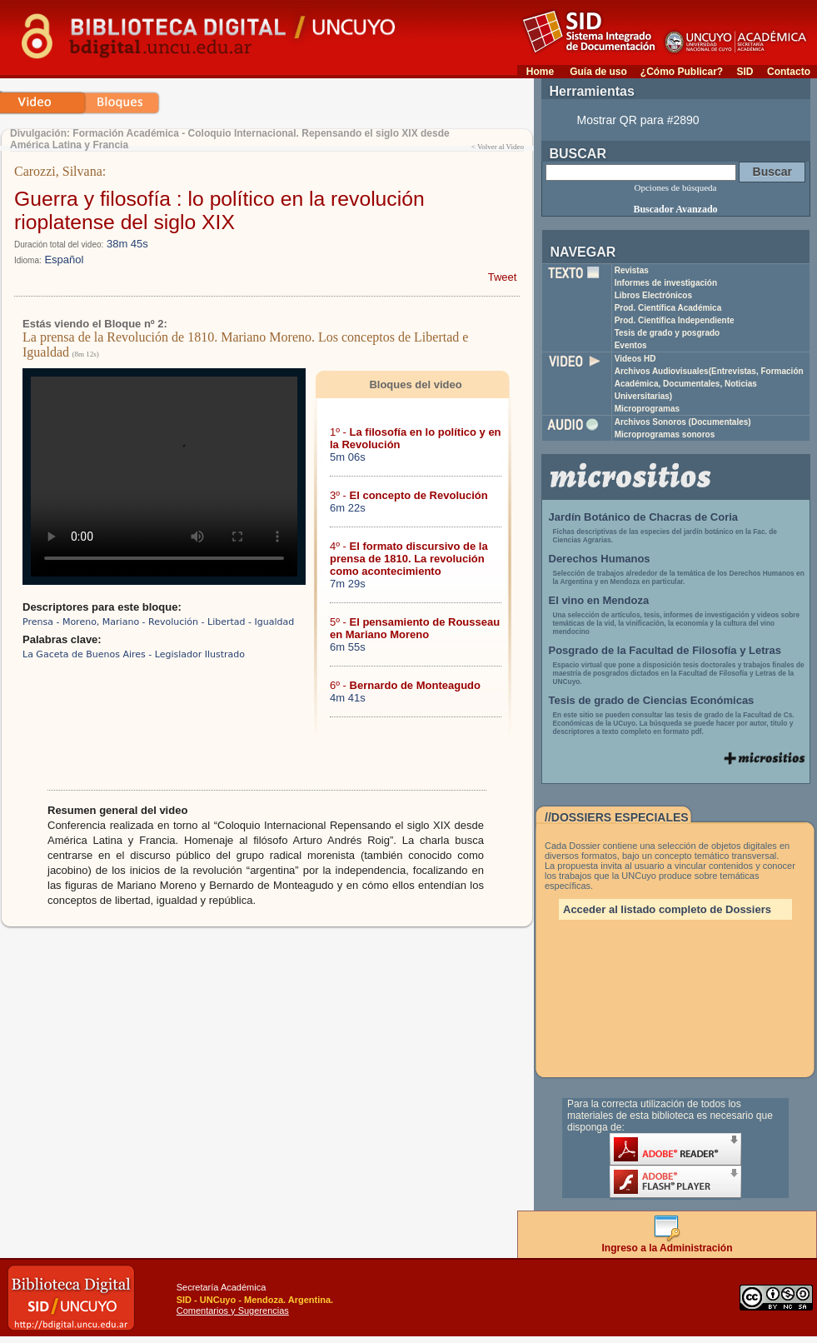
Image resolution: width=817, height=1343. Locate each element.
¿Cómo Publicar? (681, 71)
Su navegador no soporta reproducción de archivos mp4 (164, 477)
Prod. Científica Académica (668, 307)
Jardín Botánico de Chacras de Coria (644, 517)
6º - (405, 685)
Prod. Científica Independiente (675, 320)
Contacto (788, 71)
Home (540, 71)
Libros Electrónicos (653, 295)
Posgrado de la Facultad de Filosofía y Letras (665, 650)
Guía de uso (598, 71)
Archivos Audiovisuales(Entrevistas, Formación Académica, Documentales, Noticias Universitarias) (709, 384)
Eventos (631, 345)
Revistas (632, 270)
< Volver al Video (497, 146)
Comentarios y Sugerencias (233, 1311)
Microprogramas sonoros (665, 434)
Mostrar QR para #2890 (638, 120)
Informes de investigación (666, 282)
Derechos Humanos (599, 558)
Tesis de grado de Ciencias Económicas (652, 700)
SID (744, 71)
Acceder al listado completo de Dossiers (667, 909)
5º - (415, 628)
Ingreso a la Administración (667, 1243)
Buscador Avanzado (675, 209)
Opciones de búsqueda (676, 187)
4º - (409, 558)
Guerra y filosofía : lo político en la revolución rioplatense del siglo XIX (219, 210)
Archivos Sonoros (683, 422)
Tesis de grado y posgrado (667, 332)
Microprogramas (647, 408)
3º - (409, 495)
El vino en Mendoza (599, 600)
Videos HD (635, 358)
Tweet (502, 277)
